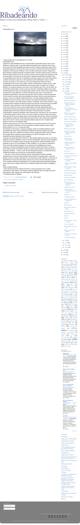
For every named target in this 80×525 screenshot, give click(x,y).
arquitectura (64, 299)
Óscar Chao (66, 346)
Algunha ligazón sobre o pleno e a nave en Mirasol (70, 144)
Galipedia (63, 275)
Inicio (30, 192)
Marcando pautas (68, 175)
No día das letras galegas (70, 172)
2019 (64, 47)
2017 (64, 52)
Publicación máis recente (11, 192)
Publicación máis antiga (50, 192)
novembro (67, 77)
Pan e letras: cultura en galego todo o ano (69, 148)
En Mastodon (64, 436)
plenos (63, 326)
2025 (64, 34)
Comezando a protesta (69, 197)
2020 (64, 45)
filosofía (66, 316)
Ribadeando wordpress (66, 464)
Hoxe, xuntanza (68, 205)
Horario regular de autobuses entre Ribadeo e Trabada (70, 109)
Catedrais (75, 260)
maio (65, 91)
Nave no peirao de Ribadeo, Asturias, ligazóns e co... (69, 125)
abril (65, 240)
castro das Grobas (72, 304)
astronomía (74, 299)
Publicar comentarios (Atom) (17, 196)
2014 (64, 59)
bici (62, 302)
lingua (66, 319)
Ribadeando (66, 353)
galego (67, 317)
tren (69, 342)
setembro (66, 82)
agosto (66, 84)
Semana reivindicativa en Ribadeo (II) (70, 199)
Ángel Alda (74, 344)
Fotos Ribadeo (69, 272)
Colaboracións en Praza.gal (67, 441)
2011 (64, 66)
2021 (64, 43)
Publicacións (7, 505)
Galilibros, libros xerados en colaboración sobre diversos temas (68, 488)
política (74, 328)
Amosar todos (74, 430)
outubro (66, 79)
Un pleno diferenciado (69, 153)
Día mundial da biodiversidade (68, 139)
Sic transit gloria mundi (69, 116)
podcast (63, 328)
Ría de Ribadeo (64, 468)
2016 (64, 54)
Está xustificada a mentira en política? (70, 167)
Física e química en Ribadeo (68, 450)
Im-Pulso (65, 415)
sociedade (20, 179)
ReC (76, 291)
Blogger (66, 521)
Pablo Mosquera (69, 287)
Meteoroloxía (70, 284)
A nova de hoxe (68, 136)
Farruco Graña (74, 269)
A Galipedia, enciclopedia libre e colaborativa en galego (69, 475)
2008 (64, 73)
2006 (64, 252)
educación (74, 309)
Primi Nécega (70, 291)
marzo (66, 242)
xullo (65, 86)
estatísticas (64, 314)
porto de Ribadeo (71, 330)
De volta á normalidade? (70, 177)
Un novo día (67, 151)
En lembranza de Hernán (70, 170)
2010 (64, 68)
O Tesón (74, 286)
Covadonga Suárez (65, 264)
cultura (63, 307)
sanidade (75, 337)
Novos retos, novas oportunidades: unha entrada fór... (69, 183)
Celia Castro (69, 262)
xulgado (66, 344)
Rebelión (63, 498)
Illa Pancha (67, 277)
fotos (75, 316)
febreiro (66, 245)
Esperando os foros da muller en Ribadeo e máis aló (69, 104)
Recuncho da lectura (69, 292)
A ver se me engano (68, 224)
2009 (64, 70)
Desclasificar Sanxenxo (68, 371)
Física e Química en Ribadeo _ (68, 401)
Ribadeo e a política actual (70, 119)
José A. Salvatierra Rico (66, 280)
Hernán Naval (73, 275)
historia (75, 317)
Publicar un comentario (10, 185)
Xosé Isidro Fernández (69, 297)
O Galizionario (64, 491)
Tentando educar (65, 452)
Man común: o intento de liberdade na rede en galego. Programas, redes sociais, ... (67, 479)
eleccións (67, 311)
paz (72, 322)
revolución (72, 334)
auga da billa (67, 300)
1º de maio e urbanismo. (70, 237)
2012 (64, 63)
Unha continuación (68, 179)
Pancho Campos (65, 289)
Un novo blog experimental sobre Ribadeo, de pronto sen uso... (69, 457)
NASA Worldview (67, 403)
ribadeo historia (65, 445)
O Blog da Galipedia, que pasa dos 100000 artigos (68, 483)
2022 (64, 40)
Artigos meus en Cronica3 (67, 454)
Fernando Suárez (67, 270)
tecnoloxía (63, 341)
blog (67, 302)
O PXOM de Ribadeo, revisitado (69, 160)
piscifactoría (71, 324)
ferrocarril (74, 314)
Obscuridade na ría (68, 211)
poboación (72, 326)
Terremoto (66, 194)
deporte (72, 307)
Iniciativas (66, 215)
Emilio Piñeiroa (73, 265)
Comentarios (7, 508)
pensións (63, 324)
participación (64, 322)
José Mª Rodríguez (69, 281)
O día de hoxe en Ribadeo (70, 121)
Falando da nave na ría (69, 187)
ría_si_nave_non (65, 337)
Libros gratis (64, 466)
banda (73, 300)
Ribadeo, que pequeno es (70, 100)
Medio (75, 282)
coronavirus (68, 306)
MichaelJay (52, 521)
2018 (64, 50)
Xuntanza (66, 202)
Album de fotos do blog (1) (67, 443)
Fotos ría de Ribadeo (13, 179)
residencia (63, 334)
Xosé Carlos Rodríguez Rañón (69, 295)
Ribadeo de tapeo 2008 (69, 128)
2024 (64, 36)
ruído (62, 335)
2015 (64, 57)
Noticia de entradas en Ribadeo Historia (69, 97)
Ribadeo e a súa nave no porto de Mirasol (70, 113)
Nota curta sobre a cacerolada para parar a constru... (70, 191)
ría (71, 335)
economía (64, 309)
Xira (74, 294)
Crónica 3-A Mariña (66, 470)
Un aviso (66, 218)
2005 (64, 254)
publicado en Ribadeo (67, 332)
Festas (75, 270)
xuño (65, 88)
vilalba (75, 342)
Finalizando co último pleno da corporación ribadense (69, 132)
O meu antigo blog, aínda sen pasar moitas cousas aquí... (68, 448)
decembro (66, 75)
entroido (72, 312)
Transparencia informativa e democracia (70, 93)
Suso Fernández (65, 294)
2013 (64, 61)
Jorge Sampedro (71, 279)
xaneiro (66, 247)
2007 (64, 250)
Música (63, 286)
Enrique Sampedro (67, 267)
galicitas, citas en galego (67, 496)
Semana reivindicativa (69, 213)
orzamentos (71, 321)
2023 (64, 38)
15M (62, 260)
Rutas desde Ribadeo (68, 384)
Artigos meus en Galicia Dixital (68, 438)
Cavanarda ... (64, 472)
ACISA (68, 260)
